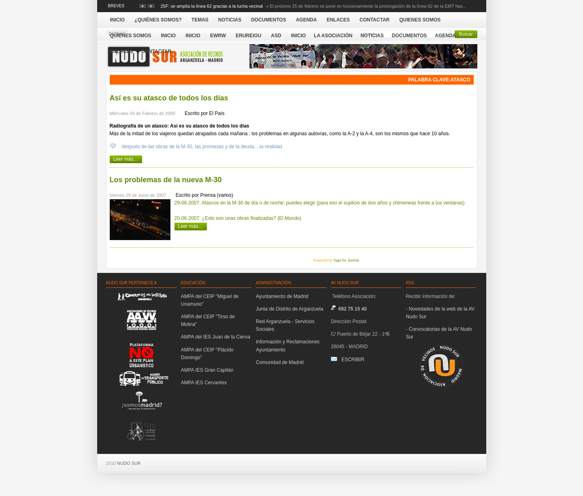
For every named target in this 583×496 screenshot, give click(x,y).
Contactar (156, 51)
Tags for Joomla (346, 260)
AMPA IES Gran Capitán (207, 370)
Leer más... (125, 159)
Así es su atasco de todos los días (169, 98)
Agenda (445, 35)
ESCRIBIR (352, 359)
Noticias (371, 35)
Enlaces (121, 51)
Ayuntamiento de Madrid (282, 296)
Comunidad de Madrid (280, 362)
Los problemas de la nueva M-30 (166, 180)
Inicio (298, 35)
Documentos (409, 35)
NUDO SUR (129, 463)
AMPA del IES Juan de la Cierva (215, 337)
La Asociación (333, 35)
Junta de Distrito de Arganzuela (289, 309)
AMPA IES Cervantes (204, 382)
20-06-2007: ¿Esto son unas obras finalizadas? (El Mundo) (238, 218)
